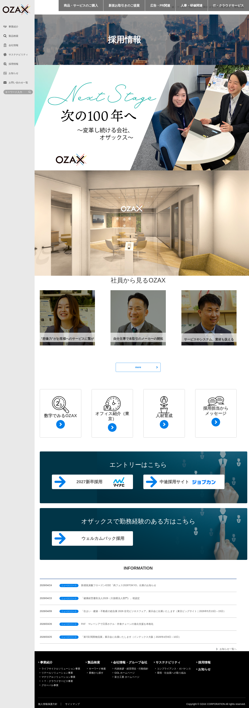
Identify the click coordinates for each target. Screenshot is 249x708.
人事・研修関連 (191, 5)
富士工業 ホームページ (126, 677)
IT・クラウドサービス (228, 5)
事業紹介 (13, 26)
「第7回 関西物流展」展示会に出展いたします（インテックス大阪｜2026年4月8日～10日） (120, 636)
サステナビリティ (18, 54)
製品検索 (13, 36)
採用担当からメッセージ (215, 411)
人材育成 (164, 415)
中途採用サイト (174, 481)
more (138, 367)
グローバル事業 (50, 685)
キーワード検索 (97, 668)
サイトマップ (72, 704)
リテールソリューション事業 (57, 672)
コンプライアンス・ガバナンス (174, 668)
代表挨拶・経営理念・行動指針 (131, 668)
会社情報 (13, 45)
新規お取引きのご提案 (124, 5)
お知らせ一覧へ (228, 649)
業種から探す (96, 672)
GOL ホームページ (124, 672)
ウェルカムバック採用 (102, 538)
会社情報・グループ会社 (130, 662)
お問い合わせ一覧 (18, 82)
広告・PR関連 (160, 5)
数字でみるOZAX (60, 415)
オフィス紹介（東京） (112, 416)
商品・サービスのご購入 (81, 5)
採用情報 (13, 63)
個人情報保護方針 (47, 704)
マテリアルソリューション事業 (58, 677)
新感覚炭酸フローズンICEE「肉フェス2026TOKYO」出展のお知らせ (107, 585)
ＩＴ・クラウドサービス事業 (57, 681)
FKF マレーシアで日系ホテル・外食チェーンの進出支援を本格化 (106, 624)
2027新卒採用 (89, 481)
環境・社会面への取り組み (171, 672)
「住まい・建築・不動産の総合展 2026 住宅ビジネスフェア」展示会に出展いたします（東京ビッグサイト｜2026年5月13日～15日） (142, 611)
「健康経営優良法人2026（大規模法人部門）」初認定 (99, 598)
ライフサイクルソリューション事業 (61, 668)
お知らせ (13, 73)
